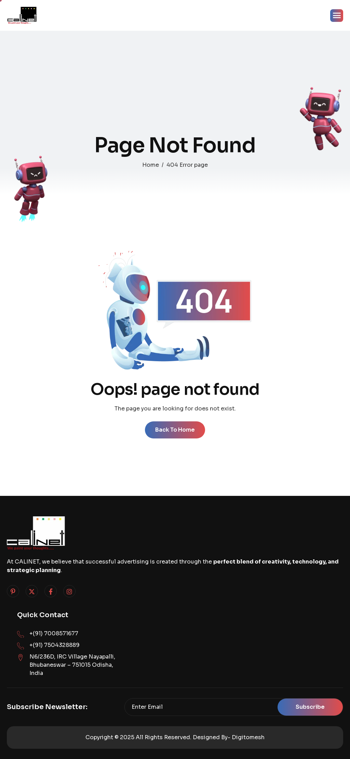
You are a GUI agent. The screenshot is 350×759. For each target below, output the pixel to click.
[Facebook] (50, 591)
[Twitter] (32, 591)
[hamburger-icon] (336, 15)
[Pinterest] (13, 591)
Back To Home (175, 429)
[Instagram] (69, 591)
